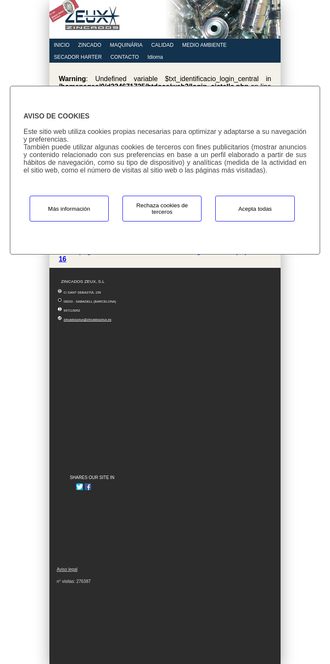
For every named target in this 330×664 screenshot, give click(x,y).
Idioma (155, 57)
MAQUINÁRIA (126, 45)
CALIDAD (162, 45)
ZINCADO (89, 45)
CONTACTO (124, 57)
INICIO (62, 45)
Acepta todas (255, 209)
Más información (69, 209)
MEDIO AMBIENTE (204, 45)
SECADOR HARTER (78, 57)
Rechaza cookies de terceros (162, 208)
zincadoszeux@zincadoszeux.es (87, 319)
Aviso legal (67, 569)
